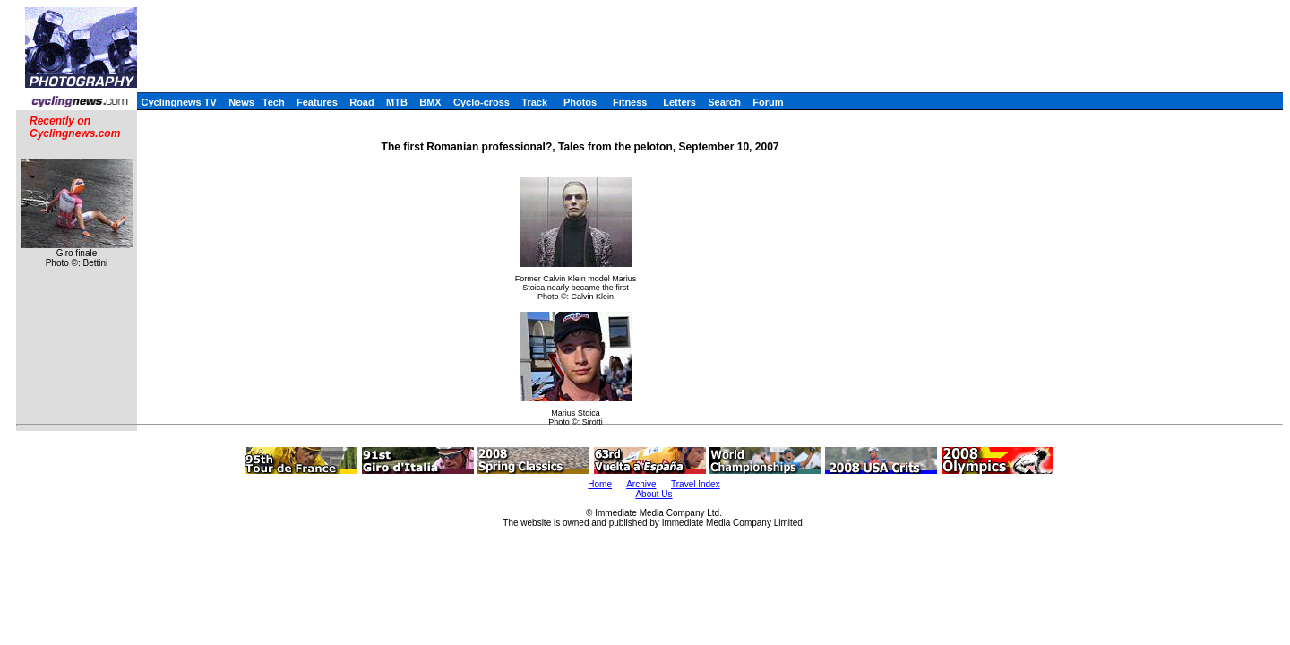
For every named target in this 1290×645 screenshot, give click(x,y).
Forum (767, 102)
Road (361, 102)
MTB (397, 102)
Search (724, 102)
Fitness (630, 102)
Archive (641, 484)
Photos (580, 102)
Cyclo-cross (481, 102)
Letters (679, 102)
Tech (273, 102)
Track (534, 102)
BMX (430, 102)
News (241, 102)
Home (600, 484)
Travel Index (695, 484)
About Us (653, 494)
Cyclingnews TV (178, 102)
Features (317, 102)
